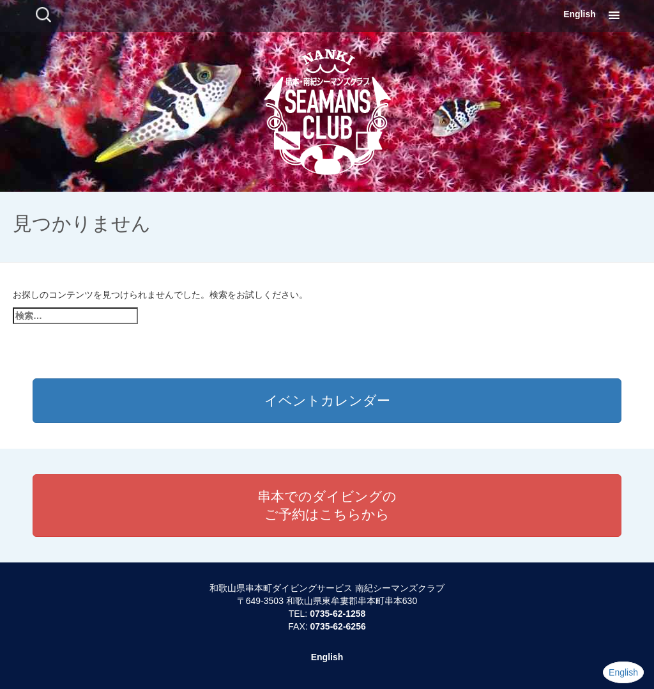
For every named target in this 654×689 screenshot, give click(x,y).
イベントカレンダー (327, 400)
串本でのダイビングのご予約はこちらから (327, 505)
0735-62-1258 (337, 613)
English (579, 14)
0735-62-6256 (338, 626)
